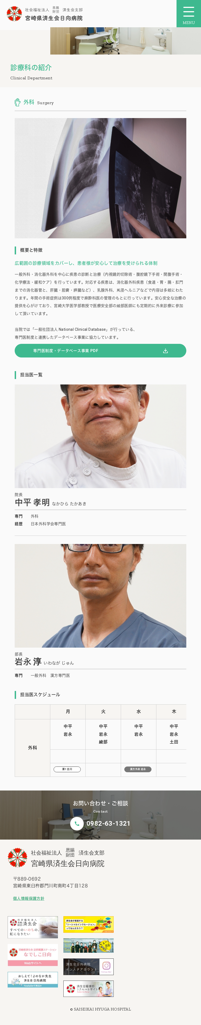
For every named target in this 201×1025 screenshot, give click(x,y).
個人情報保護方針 (28, 898)
